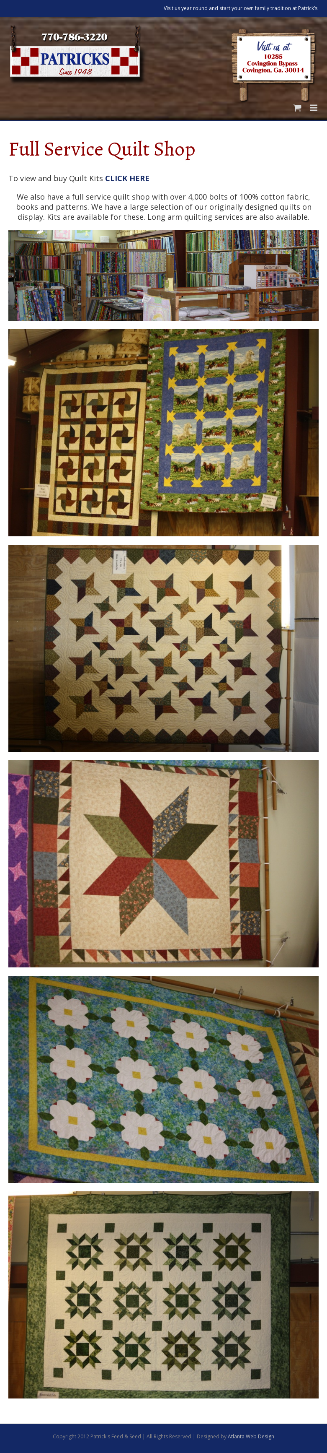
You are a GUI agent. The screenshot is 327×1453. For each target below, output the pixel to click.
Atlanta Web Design (251, 1436)
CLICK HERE (127, 178)
